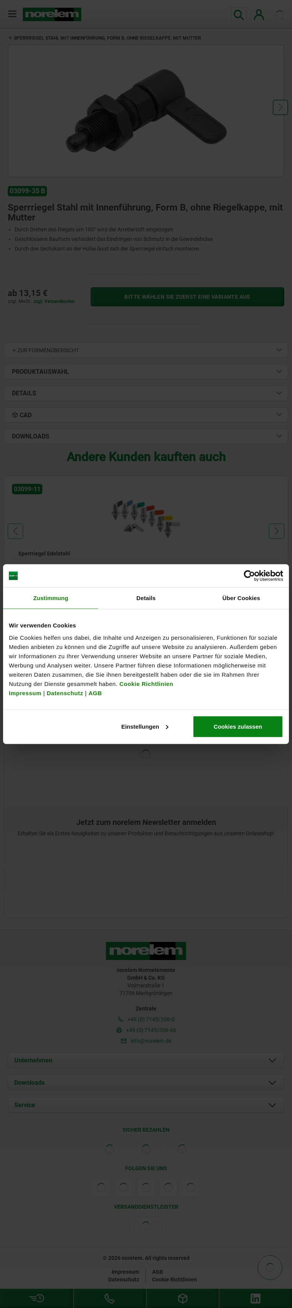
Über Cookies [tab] (241, 598)
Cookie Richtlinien (145, 683)
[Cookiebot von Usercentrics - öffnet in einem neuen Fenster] (249, 576)
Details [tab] (146, 598)
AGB (95, 692)
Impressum (25, 692)
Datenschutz (65, 692)
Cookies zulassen (238, 726)
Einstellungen (144, 726)
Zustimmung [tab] (50, 598)
